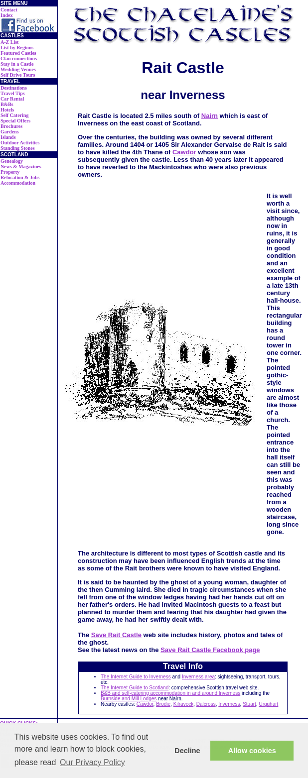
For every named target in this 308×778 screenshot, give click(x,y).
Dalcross (206, 704)
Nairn (209, 115)
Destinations (13, 88)
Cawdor (184, 152)
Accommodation (17, 183)
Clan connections (18, 58)
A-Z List (9, 42)
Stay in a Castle (16, 64)
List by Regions (16, 47)
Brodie (163, 704)
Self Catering (14, 115)
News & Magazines (20, 166)
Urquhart (268, 704)
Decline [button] (187, 751)
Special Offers (15, 120)
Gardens (9, 131)
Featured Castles (18, 53)
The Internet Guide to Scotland (134, 687)
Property (9, 172)
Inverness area (198, 676)
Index (6, 15)
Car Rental (12, 99)
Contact (8, 9)
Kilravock (183, 704)
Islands (8, 137)
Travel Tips (12, 93)
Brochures (11, 126)
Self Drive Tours (17, 75)
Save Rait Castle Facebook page (210, 650)
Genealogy (11, 161)
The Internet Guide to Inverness (136, 676)
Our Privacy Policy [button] (92, 762)
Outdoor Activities (19, 142)
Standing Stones (17, 148)
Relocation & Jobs (19, 177)
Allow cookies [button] (252, 751)
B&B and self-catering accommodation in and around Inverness (170, 693)
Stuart (249, 704)
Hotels (7, 109)
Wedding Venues (18, 69)
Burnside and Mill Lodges (128, 698)
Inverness (229, 704)
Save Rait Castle (116, 635)
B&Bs (6, 104)
